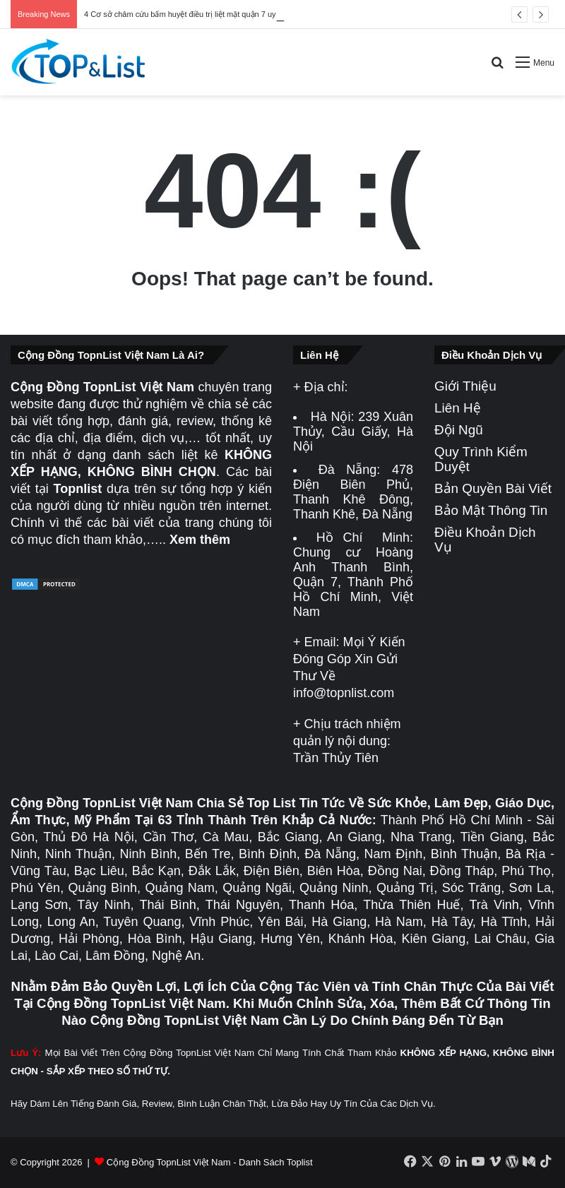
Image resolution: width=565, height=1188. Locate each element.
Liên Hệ (457, 407)
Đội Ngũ (458, 429)
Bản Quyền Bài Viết (493, 488)
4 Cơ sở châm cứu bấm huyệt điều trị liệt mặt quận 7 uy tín (185, 14)
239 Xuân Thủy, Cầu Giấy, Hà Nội (353, 431)
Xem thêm (200, 540)
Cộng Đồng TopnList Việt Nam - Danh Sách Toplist (210, 1162)
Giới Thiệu (465, 386)
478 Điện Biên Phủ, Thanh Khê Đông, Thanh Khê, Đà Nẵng (353, 492)
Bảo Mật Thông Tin (490, 510)
